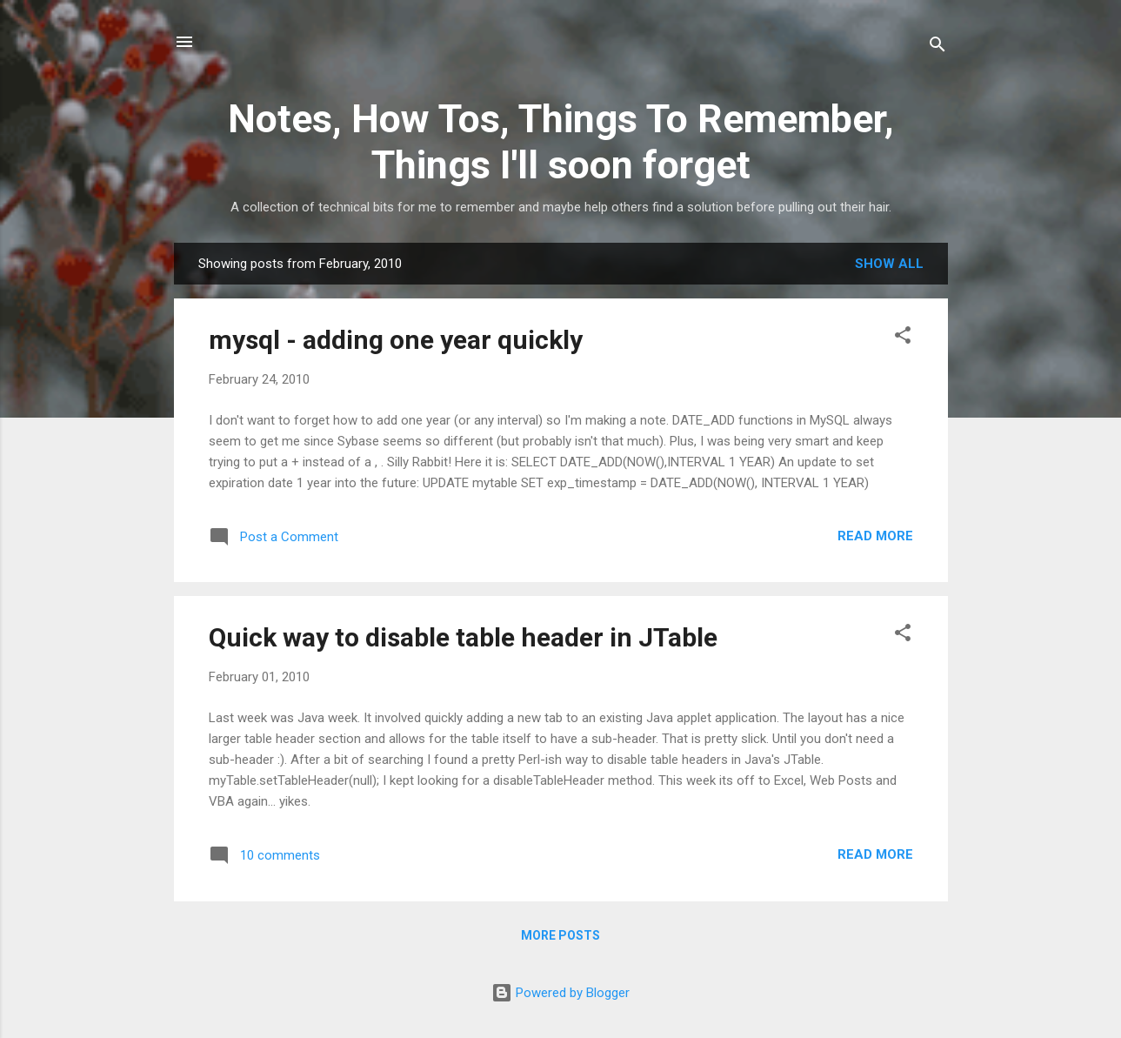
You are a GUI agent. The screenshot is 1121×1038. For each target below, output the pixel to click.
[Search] (937, 47)
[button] (902, 338)
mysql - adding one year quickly (396, 340)
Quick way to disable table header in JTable (463, 637)
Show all (889, 263)
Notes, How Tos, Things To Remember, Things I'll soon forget (561, 142)
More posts (560, 935)
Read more (875, 536)
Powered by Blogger (560, 993)
